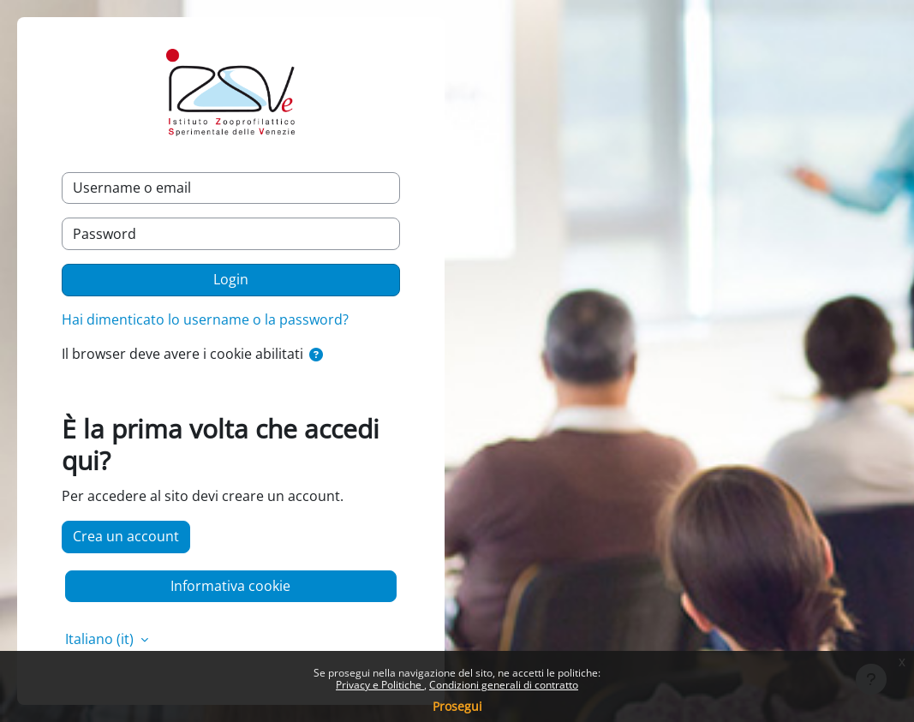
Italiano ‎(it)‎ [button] (101, 639)
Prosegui (457, 706)
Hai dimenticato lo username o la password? (205, 319)
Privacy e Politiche (380, 684)
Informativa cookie (230, 585)
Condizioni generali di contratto (503, 684)
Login (230, 279)
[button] (316, 355)
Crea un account (126, 536)
